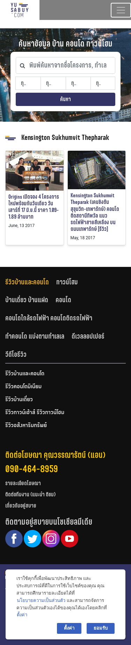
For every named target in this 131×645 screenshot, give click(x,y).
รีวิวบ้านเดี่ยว (19, 400)
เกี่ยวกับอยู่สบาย (20, 506)
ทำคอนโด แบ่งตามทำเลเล (34, 336)
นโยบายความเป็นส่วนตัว (41, 600)
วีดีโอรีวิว (16, 354)
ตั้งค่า (22, 614)
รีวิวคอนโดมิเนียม (23, 387)
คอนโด (63, 300)
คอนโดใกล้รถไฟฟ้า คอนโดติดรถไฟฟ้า (48, 318)
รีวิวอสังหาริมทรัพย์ (26, 425)
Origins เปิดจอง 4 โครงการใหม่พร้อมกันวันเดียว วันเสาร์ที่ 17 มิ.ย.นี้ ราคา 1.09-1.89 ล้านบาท (33, 207)
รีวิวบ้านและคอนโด (27, 282)
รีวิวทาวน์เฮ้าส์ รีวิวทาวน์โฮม (34, 413)
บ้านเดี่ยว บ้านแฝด (26, 300)
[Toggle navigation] (121, 10)
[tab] (30, 281)
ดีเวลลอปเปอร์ (88, 336)
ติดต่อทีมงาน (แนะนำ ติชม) (30, 494)
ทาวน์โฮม (67, 282)
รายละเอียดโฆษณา (23, 483)
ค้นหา (65, 99)
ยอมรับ (101, 628)
